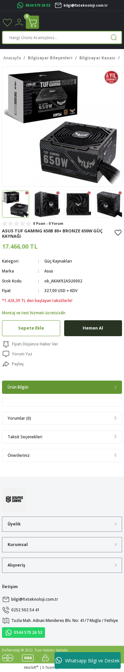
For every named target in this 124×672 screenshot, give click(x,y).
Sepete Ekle (31, 328)
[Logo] (14, 499)
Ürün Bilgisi (18, 387)
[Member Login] (19, 22)
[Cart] (32, 22)
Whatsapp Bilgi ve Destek (88, 660)
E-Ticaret (49, 667)
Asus (48, 271)
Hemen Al (93, 328)
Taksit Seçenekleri (25, 436)
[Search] (62, 37)
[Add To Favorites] (118, 232)
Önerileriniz (19, 455)
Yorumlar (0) (19, 418)
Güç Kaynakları (58, 261)
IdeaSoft (31, 667)
